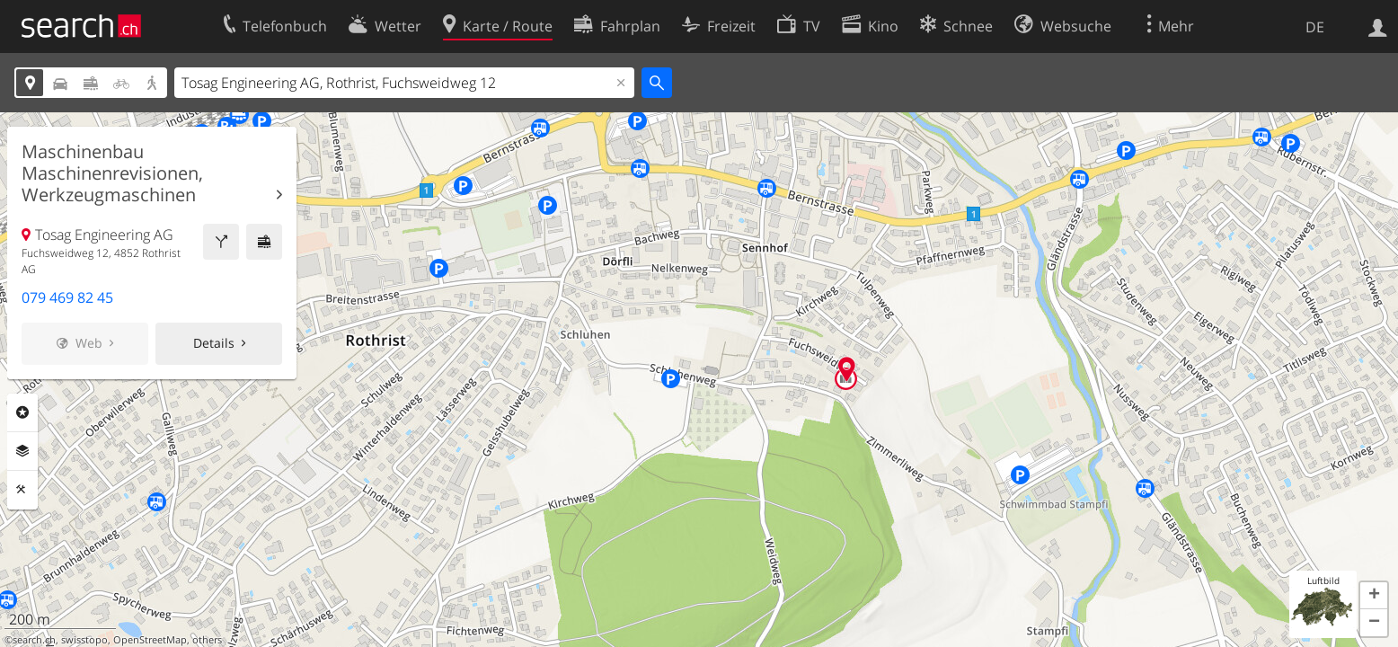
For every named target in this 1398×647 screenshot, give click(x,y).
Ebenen (22, 451)
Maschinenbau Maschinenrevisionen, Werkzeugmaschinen (112, 173)
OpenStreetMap (150, 640)
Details (213, 342)
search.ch (34, 640)
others (207, 640)
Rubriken (22, 412)
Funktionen (22, 490)
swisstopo (84, 640)
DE (1314, 27)
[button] (1373, 595)
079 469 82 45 (67, 297)
